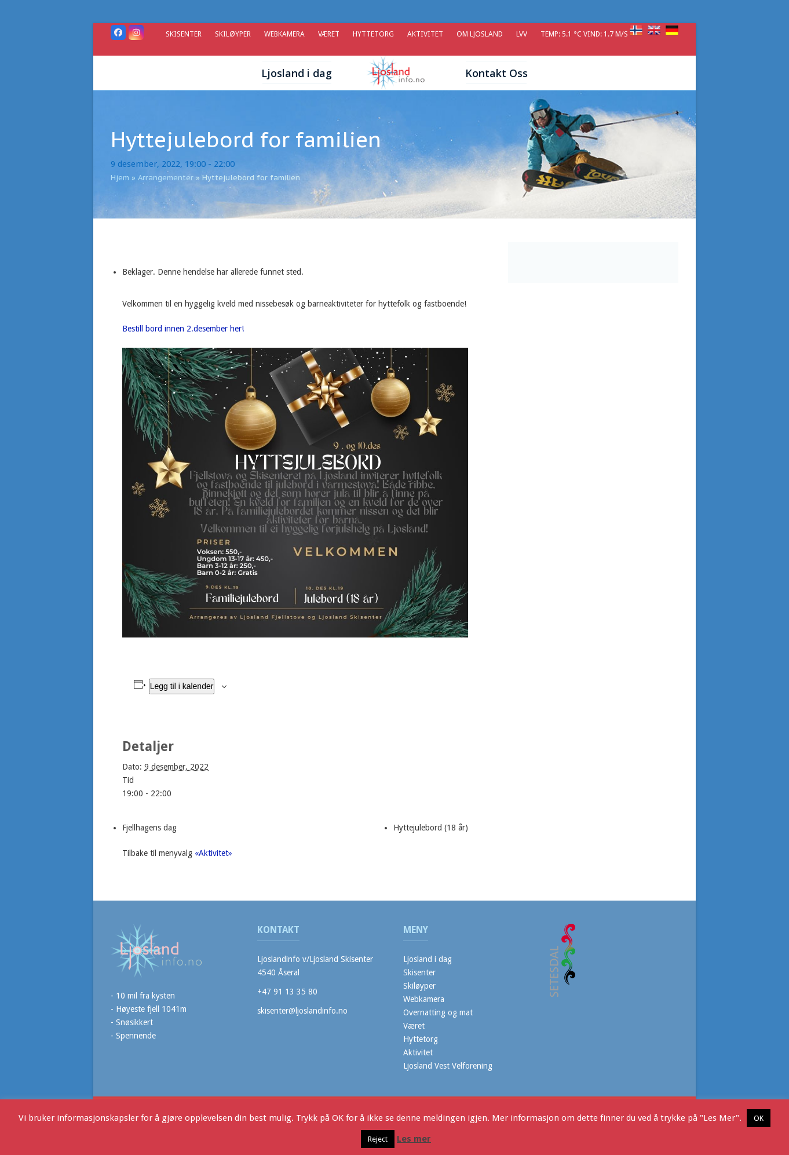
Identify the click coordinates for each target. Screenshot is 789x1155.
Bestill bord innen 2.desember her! (183, 328)
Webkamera (423, 999)
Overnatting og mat (438, 1012)
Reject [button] (378, 1139)
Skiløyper (419, 985)
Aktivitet (418, 1052)
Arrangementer (165, 178)
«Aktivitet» (213, 853)
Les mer (414, 1139)
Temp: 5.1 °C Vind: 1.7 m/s (585, 34)
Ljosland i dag (427, 959)
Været (414, 1025)
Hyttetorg (420, 1039)
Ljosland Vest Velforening (447, 1065)
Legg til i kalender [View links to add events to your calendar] (182, 686)
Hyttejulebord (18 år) (430, 827)
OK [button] (759, 1118)
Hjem (120, 178)
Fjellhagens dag (149, 827)
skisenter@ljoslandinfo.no (302, 1010)
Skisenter (419, 972)
